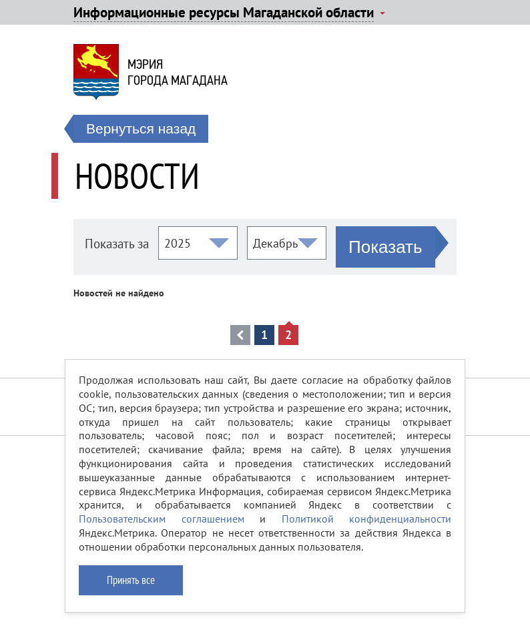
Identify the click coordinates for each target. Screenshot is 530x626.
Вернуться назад (141, 128)
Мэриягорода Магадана (177, 72)
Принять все (131, 580)
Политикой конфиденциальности (367, 518)
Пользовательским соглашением (161, 518)
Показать (385, 247)
